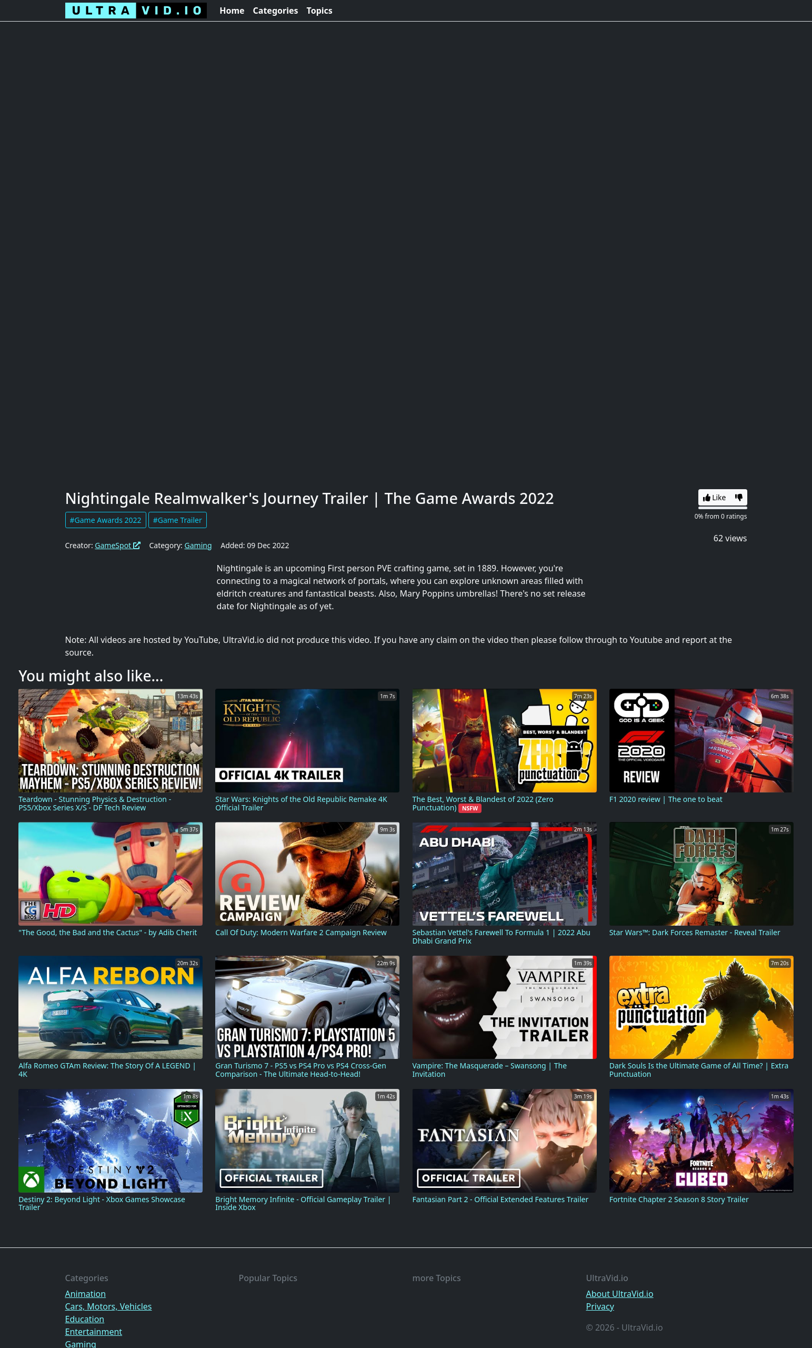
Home (231, 10)
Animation (85, 1294)
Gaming (198, 545)
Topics (320, 10)
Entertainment (94, 1331)
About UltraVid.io (620, 1294)
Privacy (600, 1306)
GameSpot (118, 545)
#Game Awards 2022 (106, 520)
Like (714, 497)
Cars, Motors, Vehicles (108, 1306)
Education (85, 1319)
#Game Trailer (177, 520)
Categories (275, 10)
